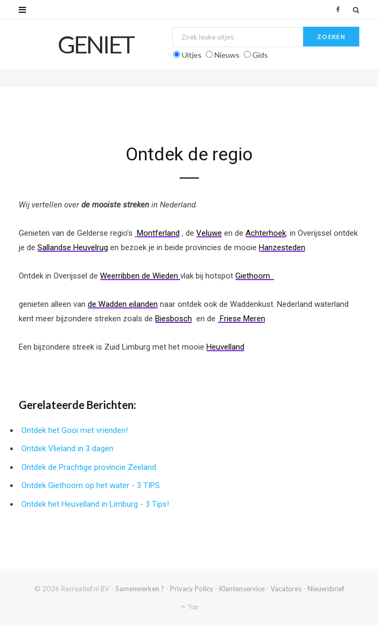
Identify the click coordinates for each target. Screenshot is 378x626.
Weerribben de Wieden (140, 276)
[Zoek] (356, 9)
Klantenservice (242, 588)
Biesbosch (173, 318)
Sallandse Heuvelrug (72, 247)
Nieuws (227, 54)
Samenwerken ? (139, 588)
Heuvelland (225, 347)
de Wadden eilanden (123, 304)
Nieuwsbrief (325, 588)
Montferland (158, 233)
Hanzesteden (282, 247)
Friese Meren (241, 318)
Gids (260, 54)
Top (189, 606)
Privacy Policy (191, 588)
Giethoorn (254, 276)
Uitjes (192, 54)
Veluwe (209, 233)
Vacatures (286, 588)
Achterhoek (265, 233)
